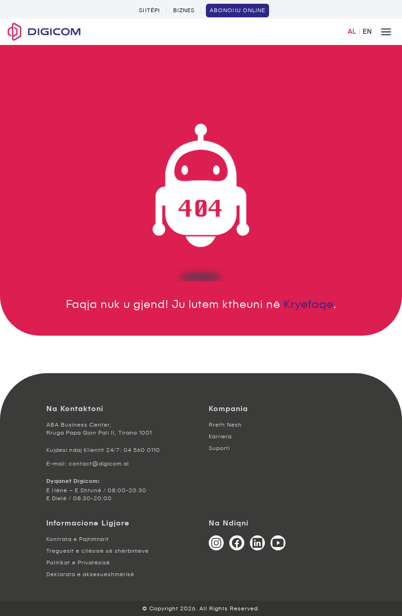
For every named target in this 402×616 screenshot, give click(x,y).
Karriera (220, 436)
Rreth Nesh (225, 424)
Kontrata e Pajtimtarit (77, 539)
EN (367, 31)
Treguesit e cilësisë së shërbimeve (97, 551)
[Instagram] (216, 542)
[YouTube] (277, 542)
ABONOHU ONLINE (237, 10)
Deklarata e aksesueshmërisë (90, 574)
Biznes (184, 10)
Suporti (219, 448)
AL (352, 31)
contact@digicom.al (99, 463)
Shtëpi (149, 10)
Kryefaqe (308, 303)
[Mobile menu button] (386, 31)
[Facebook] (236, 542)
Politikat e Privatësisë (78, 562)
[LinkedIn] (257, 542)
